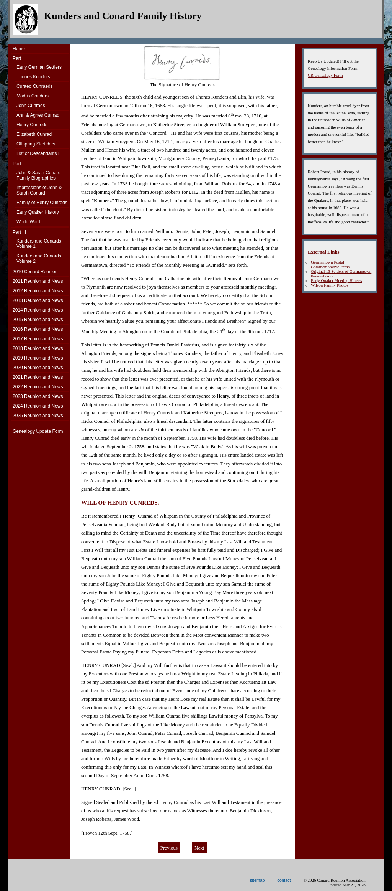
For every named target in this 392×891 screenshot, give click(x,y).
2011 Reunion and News (38, 281)
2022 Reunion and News (38, 386)
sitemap (257, 880)
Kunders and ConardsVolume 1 (38, 243)
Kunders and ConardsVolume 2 (38, 258)
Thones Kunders (33, 76)
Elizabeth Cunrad (34, 134)
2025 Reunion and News (38, 415)
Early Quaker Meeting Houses (336, 280)
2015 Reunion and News (38, 319)
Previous (169, 848)
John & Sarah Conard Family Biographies (38, 175)
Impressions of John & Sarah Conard (39, 190)
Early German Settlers (39, 67)
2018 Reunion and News (38, 348)
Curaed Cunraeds (34, 86)
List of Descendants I (37, 153)
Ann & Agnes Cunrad (37, 115)
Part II (19, 164)
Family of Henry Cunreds (41, 202)
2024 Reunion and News (38, 406)
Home (19, 48)
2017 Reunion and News (38, 339)
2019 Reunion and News (38, 358)
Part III (19, 232)
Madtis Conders (32, 96)
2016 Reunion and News (38, 329)
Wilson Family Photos (329, 285)
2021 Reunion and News (38, 377)
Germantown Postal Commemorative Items (330, 264)
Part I (18, 58)
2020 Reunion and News (38, 367)
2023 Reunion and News (38, 396)
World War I (28, 221)
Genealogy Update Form (38, 431)
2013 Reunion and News (38, 300)
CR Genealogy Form (325, 75)
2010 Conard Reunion (35, 271)
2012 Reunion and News (38, 291)
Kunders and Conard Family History (123, 15)
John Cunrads (30, 105)
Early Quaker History (37, 212)
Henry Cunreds (31, 124)
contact (284, 880)
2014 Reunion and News (38, 310)
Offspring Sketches (35, 144)
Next (199, 848)
